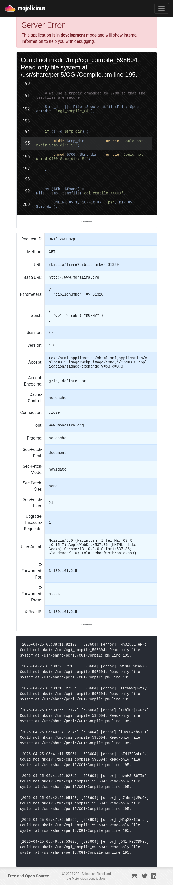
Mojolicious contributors (89, 878)
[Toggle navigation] (161, 8)
